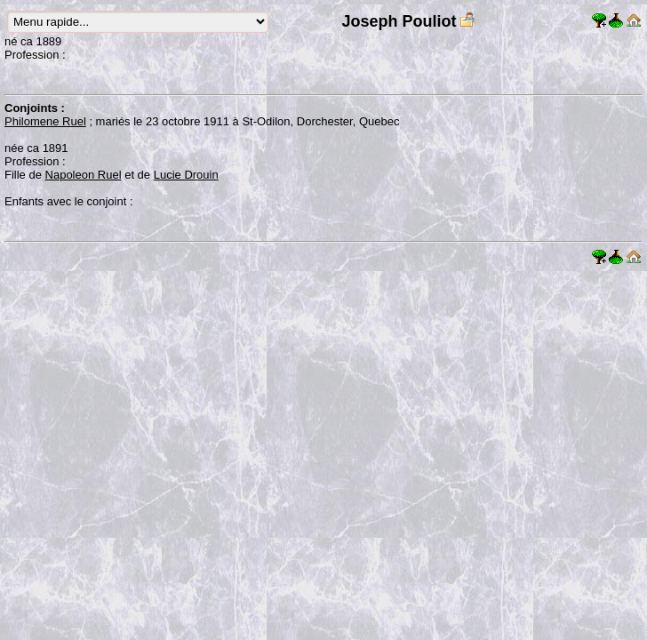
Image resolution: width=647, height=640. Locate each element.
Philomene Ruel (45, 121)
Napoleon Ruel (83, 174)
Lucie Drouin (186, 174)
